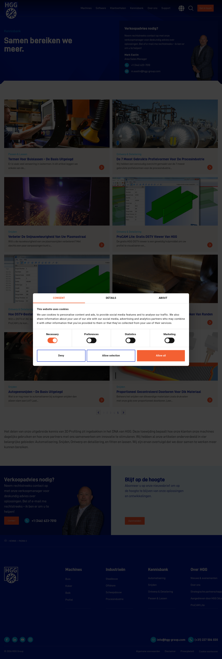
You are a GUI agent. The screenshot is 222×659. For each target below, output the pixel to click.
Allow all (161, 355)
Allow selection (111, 355)
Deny (61, 355)
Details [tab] (111, 297)
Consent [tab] (59, 297)
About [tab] (163, 297)
